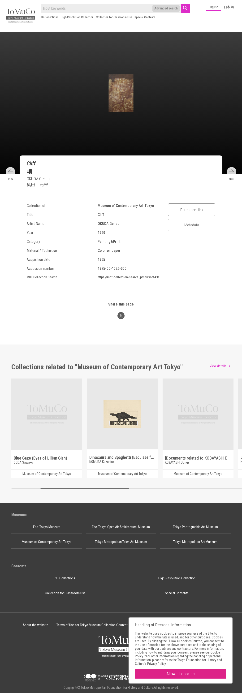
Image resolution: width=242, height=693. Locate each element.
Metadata (191, 225)
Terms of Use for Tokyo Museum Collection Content (92, 625)
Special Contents (144, 17)
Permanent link (191, 209)
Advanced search (166, 8)
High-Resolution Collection (77, 17)
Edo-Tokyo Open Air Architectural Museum (121, 527)
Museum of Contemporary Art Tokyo (47, 542)
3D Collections (49, 17)
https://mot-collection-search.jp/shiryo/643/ (128, 277)
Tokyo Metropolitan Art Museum (195, 542)
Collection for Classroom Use (114, 17)
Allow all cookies (180, 673)
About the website (35, 625)
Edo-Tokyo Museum (46, 527)
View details (218, 366)
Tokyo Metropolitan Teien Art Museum (121, 542)
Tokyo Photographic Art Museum (195, 527)
